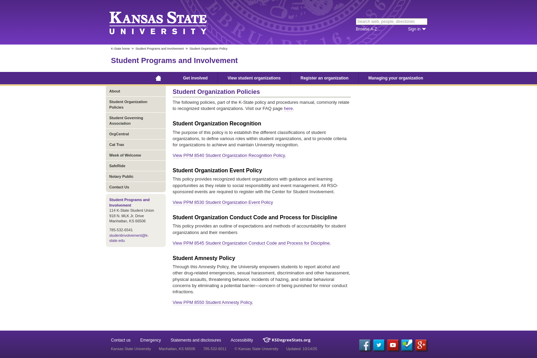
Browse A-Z (366, 29)
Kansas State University (166, 22)
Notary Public (121, 176)
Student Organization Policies (128, 104)
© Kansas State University (256, 349)
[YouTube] (392, 345)
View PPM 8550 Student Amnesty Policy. (213, 302)
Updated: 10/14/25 (301, 349)
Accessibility (242, 340)
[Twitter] (378, 345)
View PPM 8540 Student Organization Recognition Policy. (229, 155)
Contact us (120, 340)
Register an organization (325, 78)
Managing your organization (396, 78)
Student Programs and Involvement (160, 48)
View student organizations (253, 78)
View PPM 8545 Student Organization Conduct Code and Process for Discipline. (252, 243)
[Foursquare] (406, 345)
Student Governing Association (126, 120)
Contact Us (119, 187)
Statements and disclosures (196, 340)
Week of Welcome (125, 155)
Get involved (195, 78)
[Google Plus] (420, 345)
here (288, 108)
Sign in (414, 29)
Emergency (150, 340)
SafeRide (117, 166)
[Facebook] (364, 345)
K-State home (120, 48)
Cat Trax (116, 145)
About (114, 91)
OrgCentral (119, 134)
